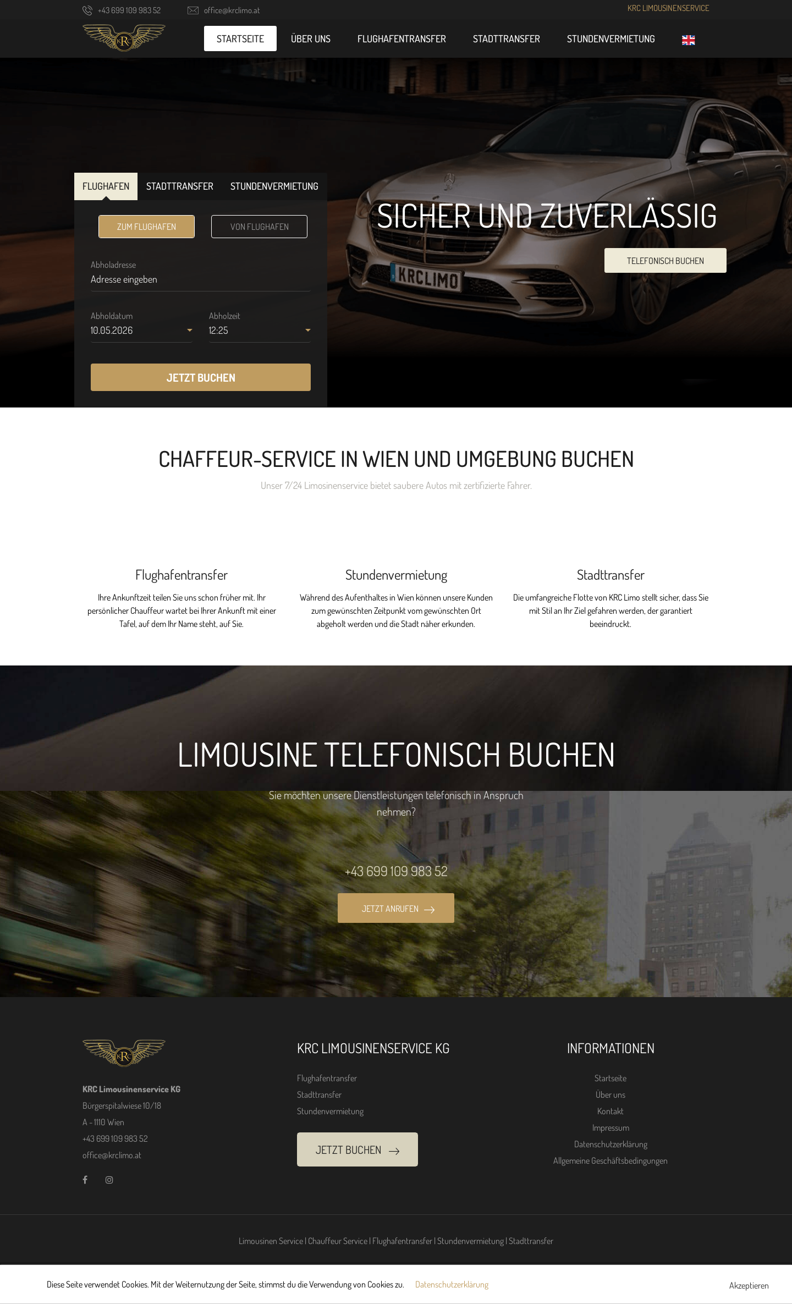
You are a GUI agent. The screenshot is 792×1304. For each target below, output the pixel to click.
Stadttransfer (506, 38)
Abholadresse (113, 264)
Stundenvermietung (611, 38)
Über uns (311, 38)
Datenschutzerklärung (610, 1143)
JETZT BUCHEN (201, 377)
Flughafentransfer (402, 38)
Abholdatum (112, 315)
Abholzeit (224, 315)
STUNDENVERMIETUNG (274, 186)
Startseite (240, 38)
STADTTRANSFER (179, 186)
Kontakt (610, 1110)
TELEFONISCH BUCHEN (665, 260)
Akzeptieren (749, 1285)
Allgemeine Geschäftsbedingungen (610, 1160)
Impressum (610, 1127)
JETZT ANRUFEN (398, 908)
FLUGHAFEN (105, 186)
